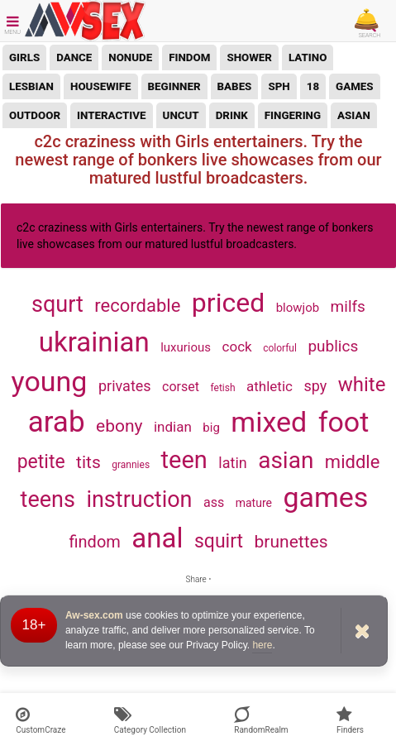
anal (157, 538)
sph (278, 86)
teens (48, 499)
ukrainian (94, 342)
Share (197, 579)
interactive (111, 115)
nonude (130, 57)
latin (232, 462)
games (355, 86)
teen (184, 460)
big (211, 427)
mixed (269, 421)
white (362, 384)
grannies (131, 465)
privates (124, 385)
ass (213, 502)
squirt (218, 541)
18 (313, 86)
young (50, 381)
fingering (293, 115)
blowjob (297, 307)
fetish (222, 388)
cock (237, 346)
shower (249, 57)
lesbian (31, 86)
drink (232, 115)
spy (315, 385)
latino (308, 57)
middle (352, 462)
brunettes (291, 542)
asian (353, 115)
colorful (280, 348)
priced (228, 302)
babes (234, 86)
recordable (137, 305)
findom (189, 57)
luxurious (185, 347)
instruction (139, 499)
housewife (100, 86)
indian (173, 426)
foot (344, 421)
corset (180, 386)
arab (56, 422)
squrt (57, 304)
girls (24, 57)
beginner (174, 86)
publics (333, 346)
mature (254, 502)
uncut (181, 115)
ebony (119, 426)
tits (88, 462)
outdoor (34, 115)
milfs (348, 306)
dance (74, 57)
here (262, 645)
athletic (269, 386)
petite (41, 462)
